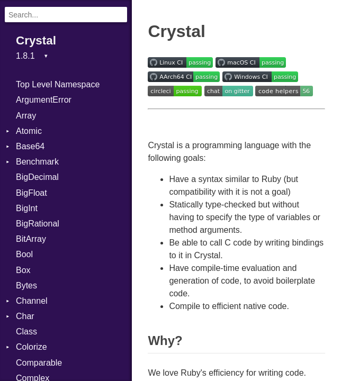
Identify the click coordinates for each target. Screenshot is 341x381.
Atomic (29, 130)
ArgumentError (43, 99)
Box (23, 270)
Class (26, 331)
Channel (32, 300)
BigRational (37, 223)
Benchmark (37, 161)
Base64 (30, 146)
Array (26, 115)
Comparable (39, 362)
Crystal (36, 40)
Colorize (31, 346)
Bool (24, 254)
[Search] (66, 14)
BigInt (27, 208)
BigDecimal (37, 177)
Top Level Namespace (58, 84)
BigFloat (31, 192)
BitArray (31, 238)
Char (25, 316)
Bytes (26, 285)
